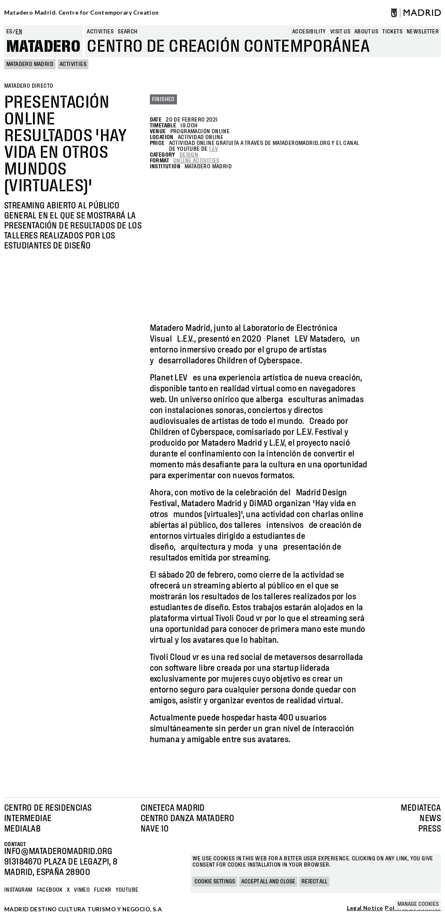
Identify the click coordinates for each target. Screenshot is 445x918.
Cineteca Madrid (173, 808)
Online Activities (196, 161)
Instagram (18, 890)
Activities (100, 32)
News (430, 818)
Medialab (22, 829)
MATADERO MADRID (29, 64)
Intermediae (27, 818)
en (18, 32)
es (9, 32)
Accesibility (309, 32)
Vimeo (82, 890)
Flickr (102, 890)
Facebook (50, 890)
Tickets (392, 32)
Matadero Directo (28, 86)
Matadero (43, 46)
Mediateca (421, 808)
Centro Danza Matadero (187, 818)
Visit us (340, 32)
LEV (213, 149)
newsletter (423, 32)
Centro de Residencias (47, 808)
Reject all (314, 882)
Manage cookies (418, 904)
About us (366, 32)
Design (189, 155)
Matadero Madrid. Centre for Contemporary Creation (81, 12)
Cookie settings (215, 882)
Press (429, 829)
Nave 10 (155, 829)
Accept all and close (268, 882)
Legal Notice (365, 908)
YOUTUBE (127, 890)
